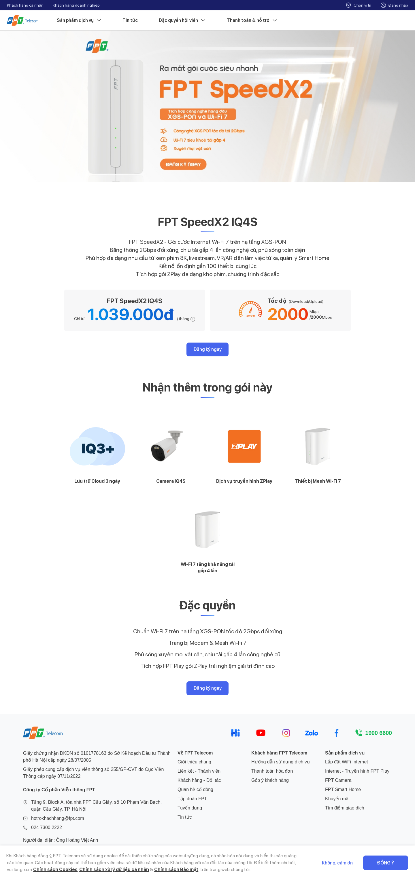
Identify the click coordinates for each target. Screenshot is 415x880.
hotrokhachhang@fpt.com (57, 818)
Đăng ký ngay (207, 349)
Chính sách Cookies (55, 869)
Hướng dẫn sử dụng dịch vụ (280, 761)
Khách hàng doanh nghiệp (76, 5)
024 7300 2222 (46, 827)
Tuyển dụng (190, 807)
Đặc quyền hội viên (182, 20)
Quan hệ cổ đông (195, 789)
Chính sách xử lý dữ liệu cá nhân (114, 869)
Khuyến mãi (337, 798)
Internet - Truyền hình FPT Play (357, 771)
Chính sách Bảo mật (176, 869)
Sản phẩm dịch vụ (79, 20)
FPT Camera (338, 780)
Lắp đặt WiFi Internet (346, 761)
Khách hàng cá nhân (25, 5)
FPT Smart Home (343, 789)
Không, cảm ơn (337, 863)
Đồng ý (385, 863)
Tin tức (130, 20)
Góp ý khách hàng (270, 780)
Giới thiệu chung (194, 761)
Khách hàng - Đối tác (199, 780)
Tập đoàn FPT (192, 798)
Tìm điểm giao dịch (344, 807)
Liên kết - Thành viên (199, 771)
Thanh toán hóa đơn (272, 771)
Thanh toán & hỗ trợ (252, 20)
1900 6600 (378, 733)
